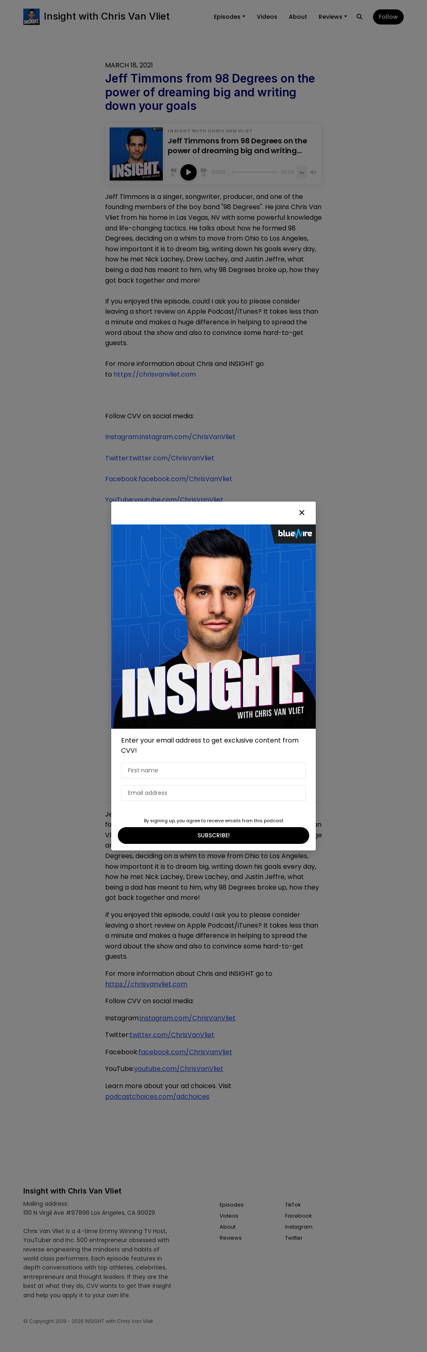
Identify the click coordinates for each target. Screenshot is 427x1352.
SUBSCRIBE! (214, 835)
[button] (302, 513)
